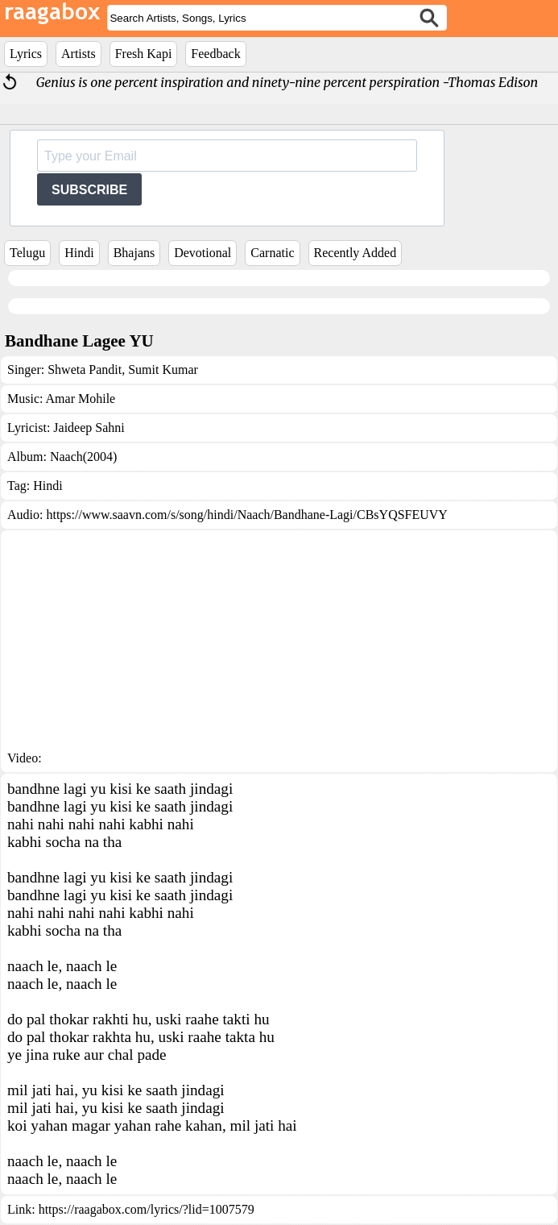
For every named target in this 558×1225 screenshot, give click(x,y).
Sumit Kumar (161, 369)
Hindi (78, 253)
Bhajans (134, 253)
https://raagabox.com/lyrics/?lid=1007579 (146, 1209)
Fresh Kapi (143, 53)
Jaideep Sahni (88, 427)
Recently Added (355, 253)
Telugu (27, 253)
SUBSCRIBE (89, 190)
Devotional (202, 253)
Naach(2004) (84, 456)
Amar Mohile (81, 398)
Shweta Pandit (85, 369)
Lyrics (26, 53)
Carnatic (272, 253)
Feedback (215, 53)
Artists (78, 53)
